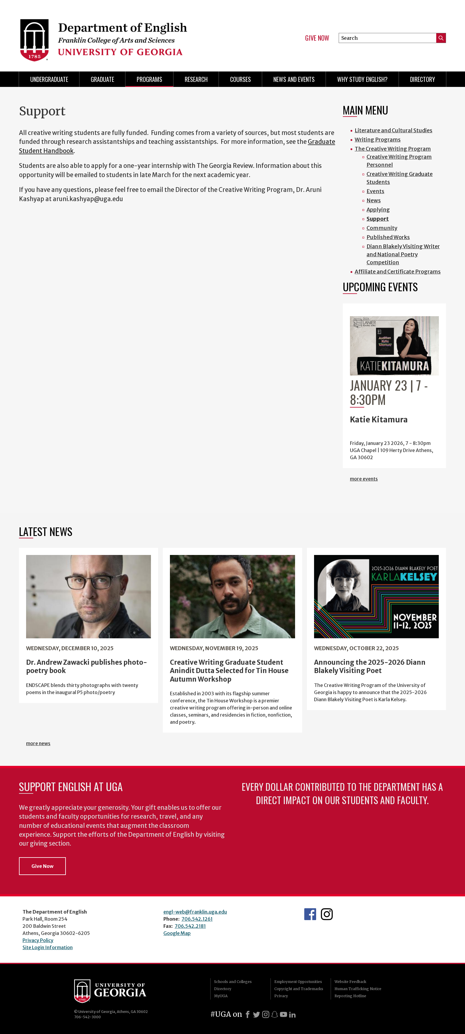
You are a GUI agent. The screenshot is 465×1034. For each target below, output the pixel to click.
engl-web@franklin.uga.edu (195, 912)
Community (382, 228)
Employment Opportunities (298, 981)
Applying (378, 209)
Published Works (388, 237)
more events (364, 479)
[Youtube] (283, 1014)
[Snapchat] (274, 1014)
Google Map (177, 933)
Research (196, 79)
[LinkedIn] (292, 1014)
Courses (240, 79)
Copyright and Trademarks (298, 989)
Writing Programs (378, 139)
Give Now (317, 38)
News (374, 200)
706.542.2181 (190, 926)
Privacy (281, 996)
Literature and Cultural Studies (393, 130)
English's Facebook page (310, 914)
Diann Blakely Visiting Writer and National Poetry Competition (403, 254)
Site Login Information (48, 947)
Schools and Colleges (233, 981)
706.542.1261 (197, 919)
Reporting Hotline (350, 996)
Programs (149, 79)
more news (38, 743)
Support (378, 218)
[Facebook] (247, 1014)
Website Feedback (350, 981)
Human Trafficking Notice (358, 989)
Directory (422, 79)
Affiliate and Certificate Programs (398, 271)
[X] (256, 1014)
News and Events (294, 79)
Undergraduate (49, 79)
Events (375, 191)
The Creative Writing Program (393, 148)
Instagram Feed (327, 914)
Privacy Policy (38, 940)
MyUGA (220, 996)
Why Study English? (362, 79)
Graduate (102, 79)
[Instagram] (265, 1014)
